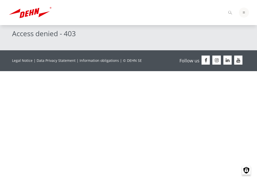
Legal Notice (22, 60)
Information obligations (99, 60)
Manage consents (246, 170)
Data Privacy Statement (56, 60)
